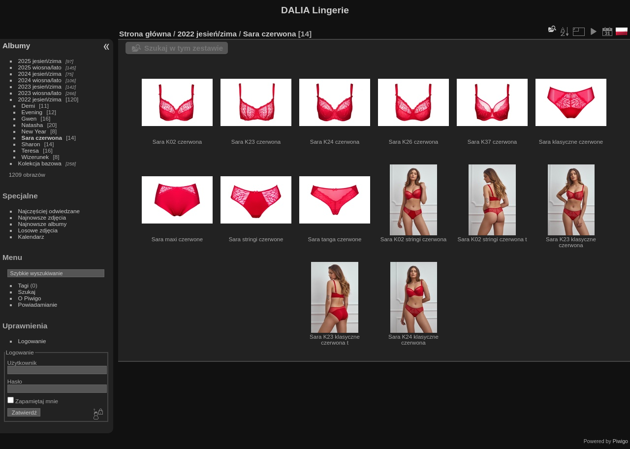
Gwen (29, 118)
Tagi (23, 285)
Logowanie (32, 341)
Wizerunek (35, 157)
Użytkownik (22, 362)
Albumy (16, 45)
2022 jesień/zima (40, 99)
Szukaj (26, 292)
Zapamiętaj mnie (32, 401)
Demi (28, 105)
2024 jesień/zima (40, 73)
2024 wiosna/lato (40, 80)
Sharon (31, 144)
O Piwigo (29, 298)
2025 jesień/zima (40, 61)
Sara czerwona (42, 137)
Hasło (14, 381)
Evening (32, 112)
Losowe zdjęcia (38, 230)
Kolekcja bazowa (40, 163)
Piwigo (620, 441)
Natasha (32, 125)
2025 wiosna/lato (40, 67)
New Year (34, 131)
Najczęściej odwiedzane (49, 211)
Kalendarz (31, 236)
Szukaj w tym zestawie (183, 48)
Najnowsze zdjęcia (42, 217)
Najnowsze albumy (42, 224)
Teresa (30, 150)
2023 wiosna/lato (40, 93)
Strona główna (145, 34)
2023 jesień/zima (40, 86)
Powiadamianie (38, 304)
